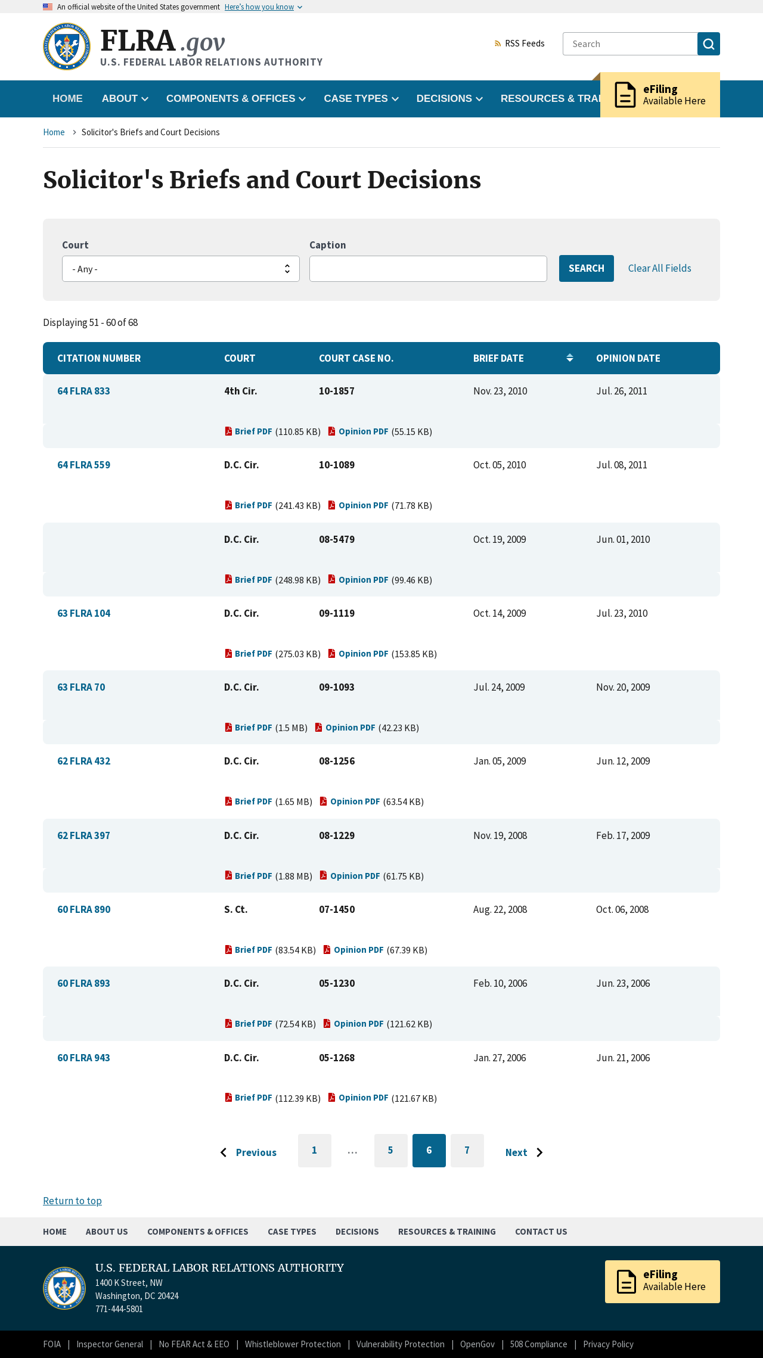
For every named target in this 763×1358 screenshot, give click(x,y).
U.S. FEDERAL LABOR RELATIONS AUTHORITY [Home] (219, 1268)
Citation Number (99, 358)
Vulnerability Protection (400, 1344)
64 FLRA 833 (83, 390)
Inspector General (109, 1344)
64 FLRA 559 (83, 464)
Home (67, 98)
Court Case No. (356, 358)
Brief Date (498, 358)
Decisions (357, 1231)
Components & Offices (198, 1231)
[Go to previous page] (245, 1153)
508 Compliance (538, 1344)
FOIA (52, 1344)
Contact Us (541, 1231)
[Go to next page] (527, 1153)
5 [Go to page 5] (398, 1152)
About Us (107, 1231)
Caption (327, 244)
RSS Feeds (519, 44)
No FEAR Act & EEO (194, 1344)
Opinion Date (628, 358)
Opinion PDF (358, 431)
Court (75, 244)
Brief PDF (248, 431)
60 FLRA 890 (83, 909)
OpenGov (477, 1344)
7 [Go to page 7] (474, 1152)
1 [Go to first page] (321, 1155)
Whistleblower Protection (293, 1344)
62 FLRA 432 (83, 760)
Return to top (72, 1200)
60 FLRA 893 (83, 983)
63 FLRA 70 (81, 687)
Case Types (292, 1231)
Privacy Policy (608, 1344)
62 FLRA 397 (83, 835)
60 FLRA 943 (83, 1057)
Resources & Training (447, 1231)
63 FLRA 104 (83, 613)
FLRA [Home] (162, 40)
